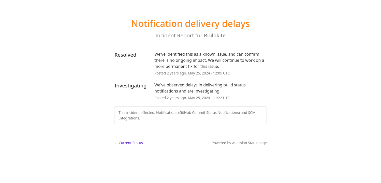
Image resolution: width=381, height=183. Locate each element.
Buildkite (215, 35)
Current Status (128, 142)
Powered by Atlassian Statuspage (239, 142)
